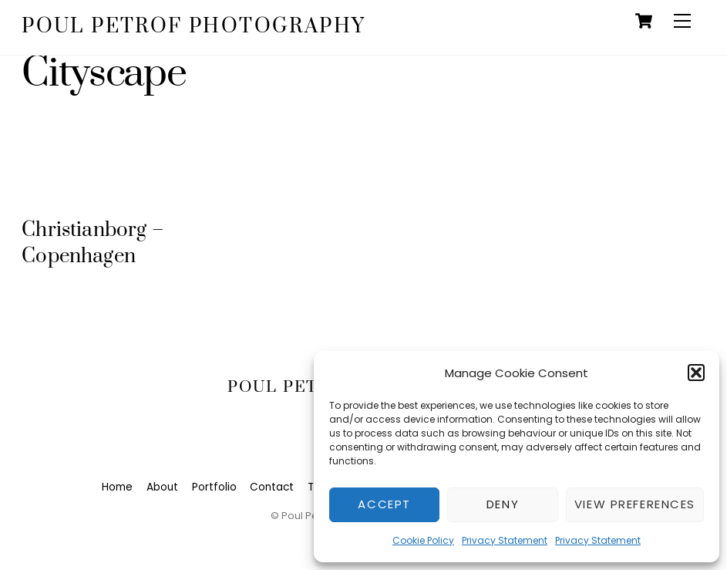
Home (117, 487)
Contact (272, 487)
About (162, 487)
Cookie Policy (423, 540)
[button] (696, 372)
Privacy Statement (504, 540)
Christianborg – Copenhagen (92, 243)
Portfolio (214, 487)
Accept (384, 504)
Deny (502, 504)
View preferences (634, 504)
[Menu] (682, 21)
